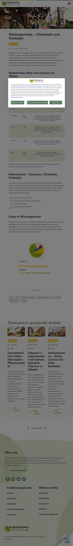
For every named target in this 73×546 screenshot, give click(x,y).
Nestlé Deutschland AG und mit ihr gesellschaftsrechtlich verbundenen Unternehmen (34, 86)
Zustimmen (56, 102)
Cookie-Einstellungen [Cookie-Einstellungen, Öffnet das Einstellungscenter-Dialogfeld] (17, 102)
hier (17, 95)
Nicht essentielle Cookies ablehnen (37, 102)
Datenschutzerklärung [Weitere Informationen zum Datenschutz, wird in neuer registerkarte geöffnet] (17, 97)
